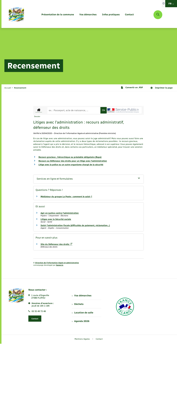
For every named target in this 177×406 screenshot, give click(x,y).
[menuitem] (57, 14)
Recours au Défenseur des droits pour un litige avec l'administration (73, 161)
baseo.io (59, 265)
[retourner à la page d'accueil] (16, 14)
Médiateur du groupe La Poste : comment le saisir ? (66, 196)
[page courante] (20, 88)
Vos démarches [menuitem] (81, 295)
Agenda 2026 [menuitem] (80, 321)
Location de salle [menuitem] (82, 312)
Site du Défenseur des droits (56, 244)
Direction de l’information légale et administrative (57, 263)
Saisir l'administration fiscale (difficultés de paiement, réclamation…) (75, 225)
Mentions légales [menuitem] (82, 339)
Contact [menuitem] (99, 339)
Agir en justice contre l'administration (60, 213)
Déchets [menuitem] (77, 304)
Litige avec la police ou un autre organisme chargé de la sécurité (71, 164)
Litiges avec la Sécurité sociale (56, 219)
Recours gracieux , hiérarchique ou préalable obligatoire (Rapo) (70, 157)
